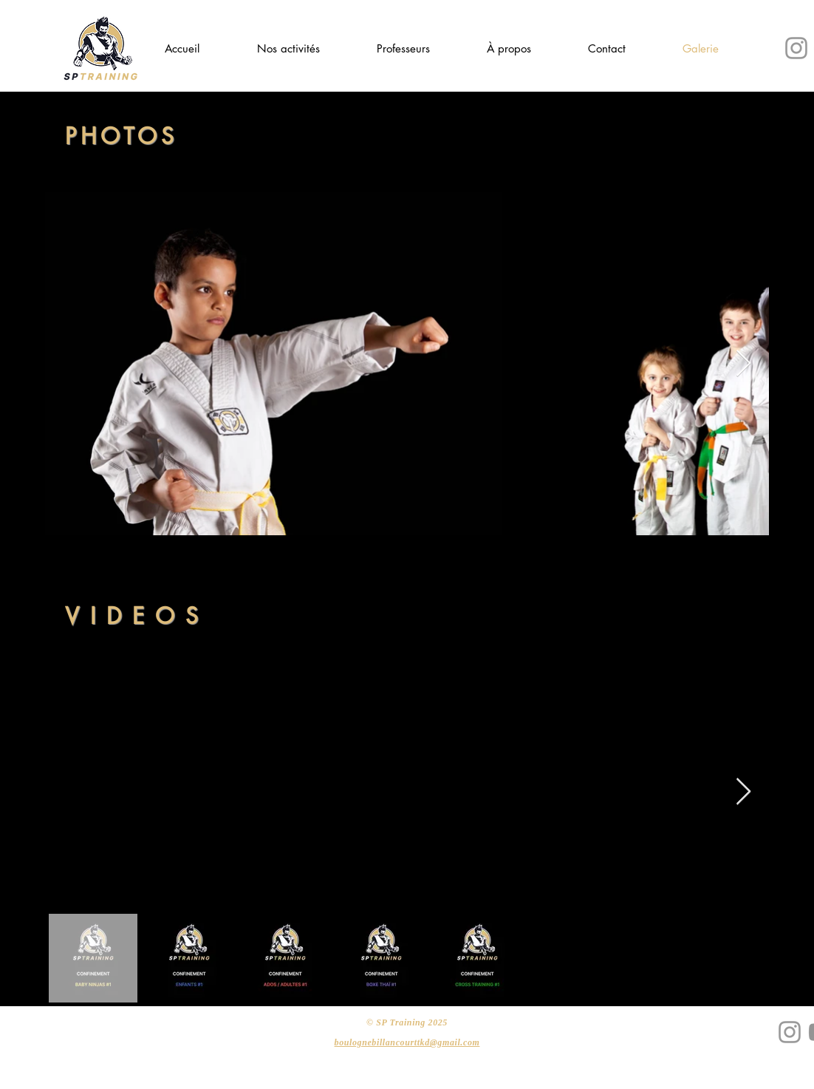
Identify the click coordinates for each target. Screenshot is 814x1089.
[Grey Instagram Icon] (796, 48)
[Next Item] (743, 364)
